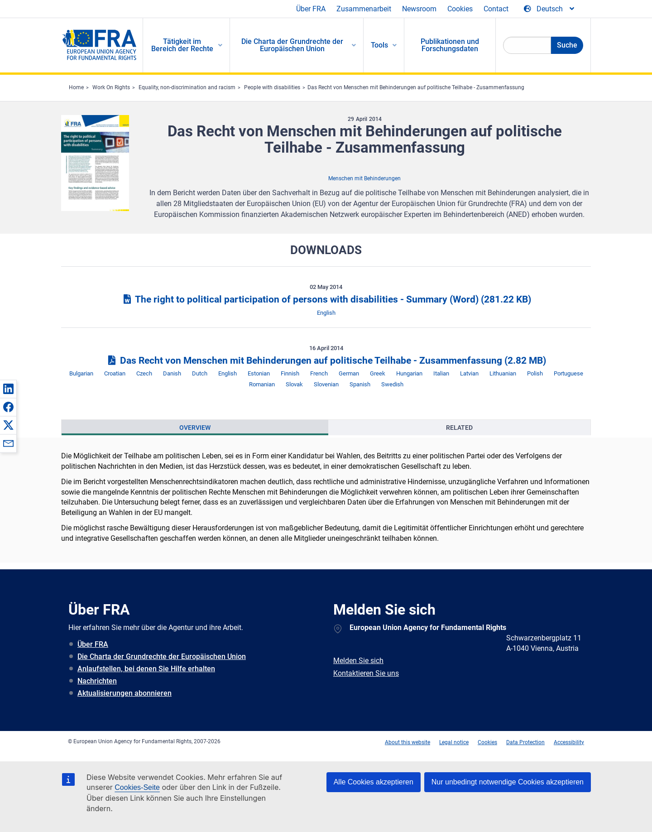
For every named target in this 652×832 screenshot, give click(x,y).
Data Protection (525, 742)
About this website (407, 742)
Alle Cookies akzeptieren (373, 782)
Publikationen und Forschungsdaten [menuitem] (450, 45)
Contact (496, 9)
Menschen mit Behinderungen (364, 178)
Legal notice (454, 742)
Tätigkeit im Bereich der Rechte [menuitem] (182, 45)
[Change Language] (550, 9)
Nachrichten (97, 681)
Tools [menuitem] (379, 45)
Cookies (460, 9)
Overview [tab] (195, 427)
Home (76, 87)
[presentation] (195, 427)
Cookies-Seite (137, 787)
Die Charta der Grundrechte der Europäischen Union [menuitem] (292, 45)
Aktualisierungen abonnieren (124, 693)
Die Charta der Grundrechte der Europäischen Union (161, 656)
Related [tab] (459, 427)
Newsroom (419, 9)
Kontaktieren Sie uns (366, 673)
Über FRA (311, 9)
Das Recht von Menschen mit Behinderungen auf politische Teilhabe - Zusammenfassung (415, 87)
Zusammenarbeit (363, 9)
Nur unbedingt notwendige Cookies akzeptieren (507, 782)
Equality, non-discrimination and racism (187, 87)
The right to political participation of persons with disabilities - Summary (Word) (326, 299)
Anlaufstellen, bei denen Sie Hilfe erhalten (146, 668)
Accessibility (569, 742)
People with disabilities (272, 87)
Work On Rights (111, 87)
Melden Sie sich (358, 660)
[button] (8, 389)
